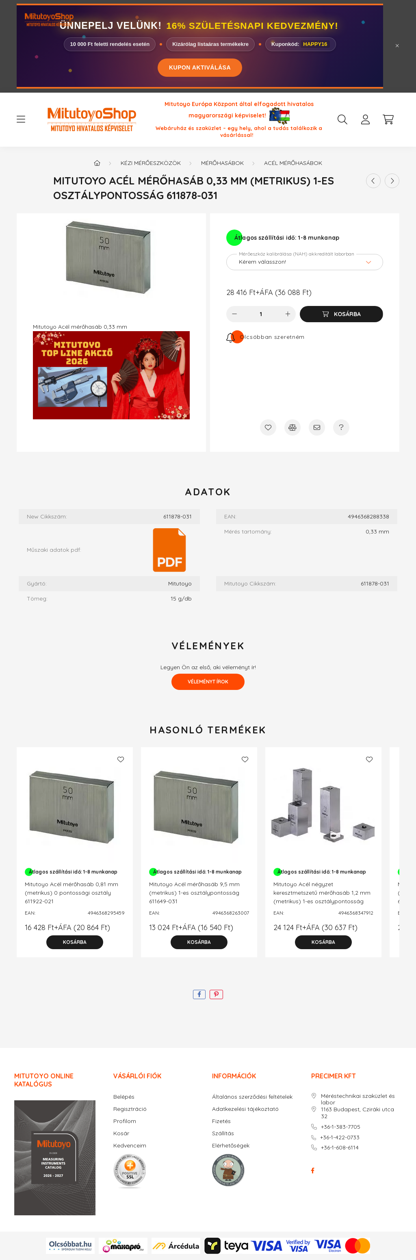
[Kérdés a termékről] (341, 427)
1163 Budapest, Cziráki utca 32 (357, 1113)
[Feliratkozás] (265, 336)
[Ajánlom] (317, 427)
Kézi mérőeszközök (151, 163)
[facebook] (199, 994)
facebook (313, 1170)
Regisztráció (130, 1109)
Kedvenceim (129, 1145)
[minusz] (234, 314)
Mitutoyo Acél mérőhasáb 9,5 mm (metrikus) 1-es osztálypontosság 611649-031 (194, 892)
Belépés (123, 1096)
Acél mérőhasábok (293, 163)
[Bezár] (397, 46)
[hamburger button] (21, 119)
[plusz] (288, 314)
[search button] (342, 119)
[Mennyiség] (261, 314)
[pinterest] (216, 994)
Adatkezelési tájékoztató (245, 1109)
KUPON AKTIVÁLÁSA (200, 67)
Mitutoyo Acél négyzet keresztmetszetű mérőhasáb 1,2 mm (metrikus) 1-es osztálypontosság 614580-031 (321, 896)
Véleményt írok (208, 682)
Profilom (124, 1121)
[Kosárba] (341, 314)
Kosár (121, 1133)
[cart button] (388, 119)
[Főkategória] (97, 163)
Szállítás (223, 1133)
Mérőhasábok (222, 163)
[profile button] (365, 119)
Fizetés (221, 1121)
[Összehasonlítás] (292, 427)
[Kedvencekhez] (268, 427)
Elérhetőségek (230, 1145)
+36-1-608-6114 (340, 1147)
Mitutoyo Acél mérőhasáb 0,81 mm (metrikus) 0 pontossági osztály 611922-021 (71, 892)
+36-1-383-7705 (340, 1126)
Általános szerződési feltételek (252, 1096)
